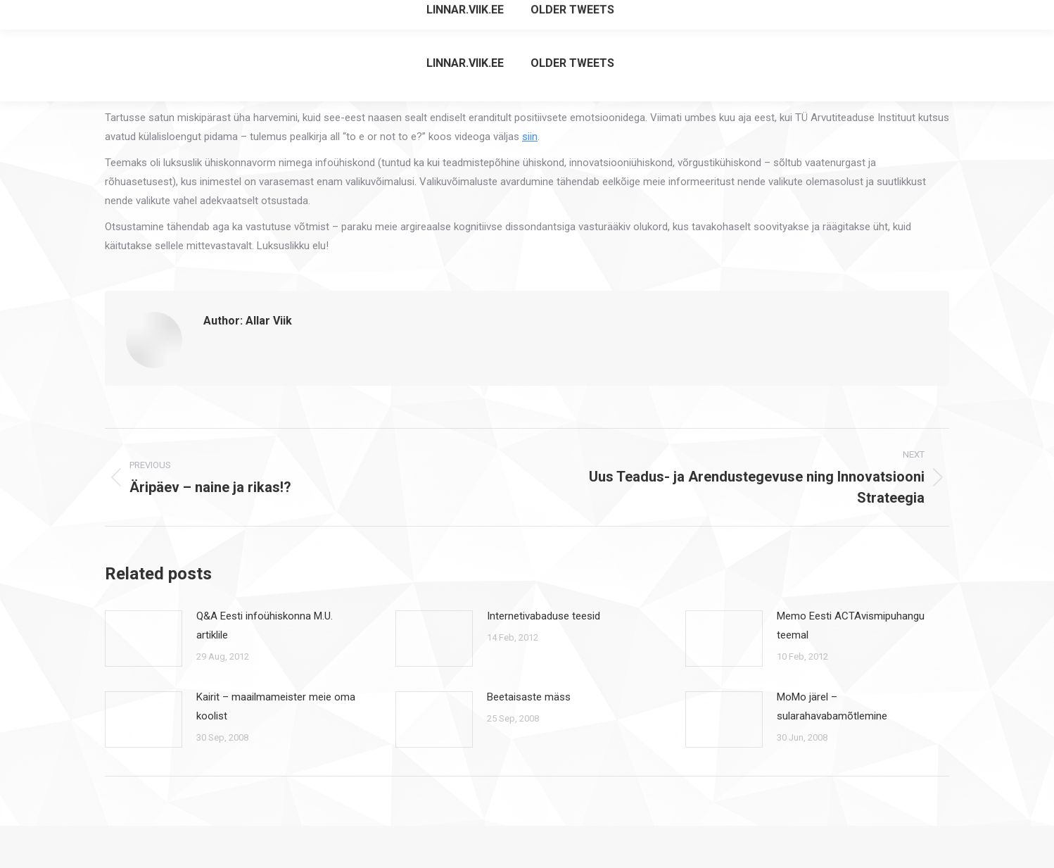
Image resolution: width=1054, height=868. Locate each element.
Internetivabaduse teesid (543, 616)
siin (530, 136)
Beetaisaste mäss (529, 697)
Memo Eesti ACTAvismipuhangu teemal (851, 625)
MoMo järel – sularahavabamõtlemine (832, 706)
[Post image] (143, 638)
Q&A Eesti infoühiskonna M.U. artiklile (264, 625)
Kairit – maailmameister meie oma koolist (275, 706)
